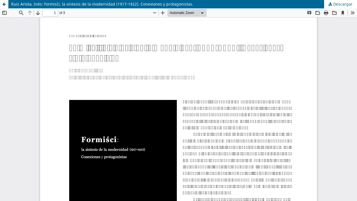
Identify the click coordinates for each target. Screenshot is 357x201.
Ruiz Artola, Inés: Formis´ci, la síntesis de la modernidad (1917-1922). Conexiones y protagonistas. (102, 4)
